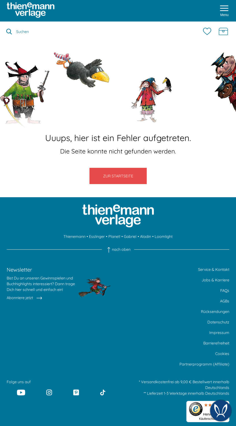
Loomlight (164, 236)
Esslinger (97, 236)
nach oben (118, 249)
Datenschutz (218, 322)
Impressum (219, 332)
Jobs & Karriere (215, 280)
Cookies (222, 353)
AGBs (224, 301)
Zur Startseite (118, 176)
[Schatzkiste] (223, 31)
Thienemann (74, 236)
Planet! (114, 236)
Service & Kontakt (213, 269)
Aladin (145, 236)
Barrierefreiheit (216, 343)
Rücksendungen (215, 311)
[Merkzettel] (208, 31)
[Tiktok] (102, 392)
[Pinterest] (76, 392)
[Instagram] (49, 392)
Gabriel (130, 236)
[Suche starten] (9, 31)
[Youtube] (21, 392)
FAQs (224, 290)
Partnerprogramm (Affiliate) (204, 364)
